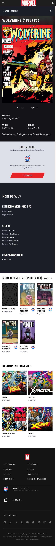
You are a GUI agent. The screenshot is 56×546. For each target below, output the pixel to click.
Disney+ (30, 469)
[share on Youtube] (27, 522)
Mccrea (42, 314)
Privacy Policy (22, 534)
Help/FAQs (7, 469)
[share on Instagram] (16, 522)
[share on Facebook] (4, 523)
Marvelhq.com (33, 474)
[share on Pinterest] (39, 522)
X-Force (31, 433)
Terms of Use (12, 534)
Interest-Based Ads (22, 539)
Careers (7, 474)
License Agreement (46, 537)
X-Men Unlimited (8, 433)
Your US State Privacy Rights (38, 534)
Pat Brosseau (13, 244)
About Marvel (9, 464)
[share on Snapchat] (33, 522)
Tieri (21, 351)
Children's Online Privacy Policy (27, 537)
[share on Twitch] (44, 522)
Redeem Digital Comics (36, 479)
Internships (8, 479)
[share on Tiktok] (50, 522)
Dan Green (10, 237)
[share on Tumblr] (22, 522)
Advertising (32, 464)
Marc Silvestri (33, 127)
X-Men (4, 397)
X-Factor (31, 397)
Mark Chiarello (14, 240)
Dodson (25, 351)
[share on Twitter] (10, 522)
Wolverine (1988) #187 (41, 310)
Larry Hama (7, 127)
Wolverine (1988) (8, 309)
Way (21, 314)
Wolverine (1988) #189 (24, 310)
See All (48, 278)
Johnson (25, 314)
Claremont (5, 311)
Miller (10, 311)
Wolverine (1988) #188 (6, 347)
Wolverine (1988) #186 (24, 347)
